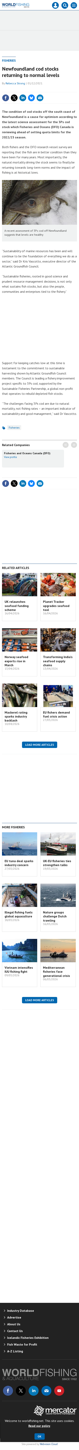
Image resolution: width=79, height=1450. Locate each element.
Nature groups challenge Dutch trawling (55, 916)
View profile (10, 457)
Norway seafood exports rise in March (16, 661)
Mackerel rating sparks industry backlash (16, 716)
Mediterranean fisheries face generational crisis (56, 972)
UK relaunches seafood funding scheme (17, 606)
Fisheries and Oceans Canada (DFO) (27, 453)
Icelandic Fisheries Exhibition (28, 1338)
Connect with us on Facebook (8, 1391)
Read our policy (39, 1426)
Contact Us (15, 1331)
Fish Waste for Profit (22, 1344)
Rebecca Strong (15, 83)
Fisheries (9, 60)
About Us (13, 1324)
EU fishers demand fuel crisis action (56, 714)
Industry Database (20, 1311)
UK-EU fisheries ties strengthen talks (57, 863)
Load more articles (39, 745)
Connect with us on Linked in (33, 1391)
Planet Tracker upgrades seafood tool (56, 606)
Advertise (14, 1317)
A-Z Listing (15, 1351)
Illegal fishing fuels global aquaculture (19, 914)
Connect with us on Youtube (59, 1391)
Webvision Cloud (49, 1444)
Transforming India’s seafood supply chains (58, 661)
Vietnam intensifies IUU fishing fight (19, 969)
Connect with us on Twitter (21, 1391)
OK (39, 1436)
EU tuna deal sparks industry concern (19, 863)
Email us (46, 1391)
